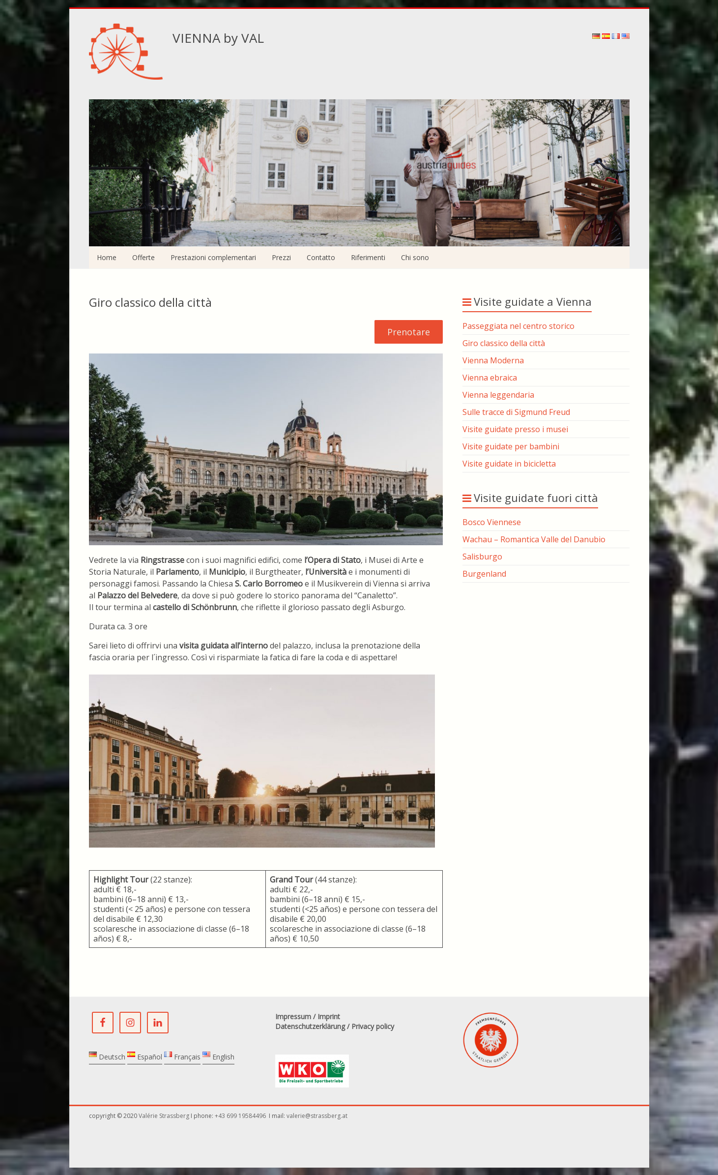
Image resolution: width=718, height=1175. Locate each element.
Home (106, 257)
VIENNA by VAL (218, 38)
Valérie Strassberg (165, 1116)
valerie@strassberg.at (317, 1116)
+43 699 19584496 (241, 1116)
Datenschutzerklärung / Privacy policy (334, 1026)
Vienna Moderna (493, 360)
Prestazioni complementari (213, 257)
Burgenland (484, 573)
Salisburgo (482, 556)
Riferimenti (368, 257)
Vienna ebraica (489, 377)
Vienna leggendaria (498, 394)
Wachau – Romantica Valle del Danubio (533, 539)
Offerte (143, 257)
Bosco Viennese (491, 522)
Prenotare (408, 332)
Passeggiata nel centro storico (518, 326)
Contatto (321, 257)
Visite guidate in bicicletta (509, 463)
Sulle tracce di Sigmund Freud (516, 412)
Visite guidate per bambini (510, 446)
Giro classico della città (503, 343)
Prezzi (281, 257)
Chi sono (415, 257)
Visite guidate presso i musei (515, 429)
